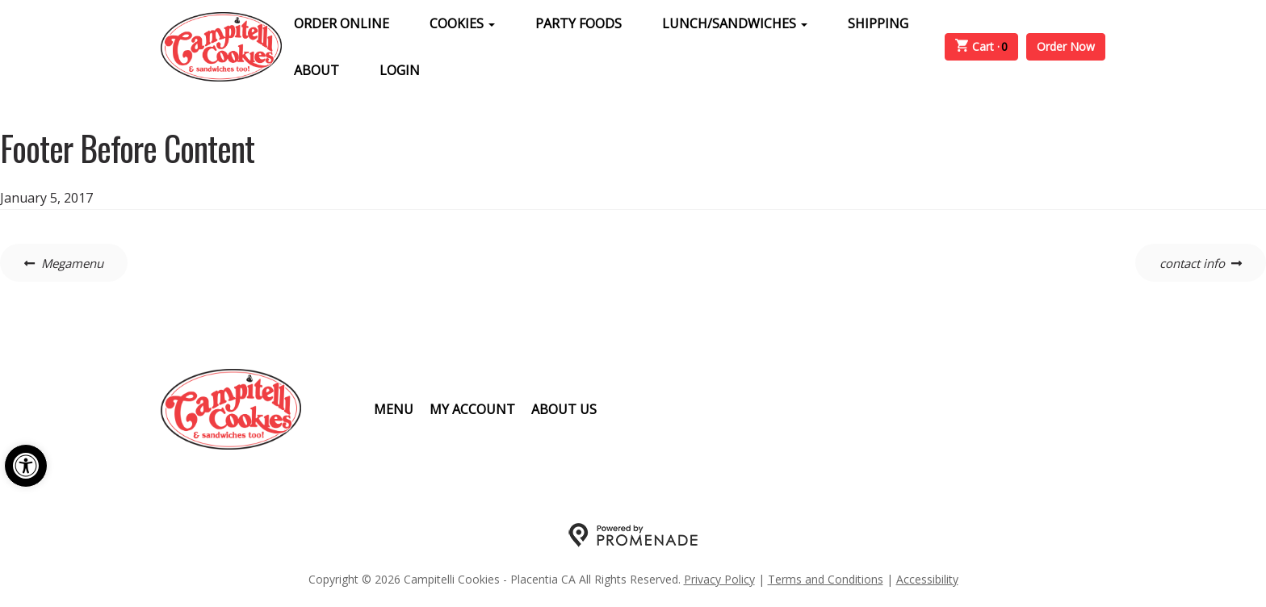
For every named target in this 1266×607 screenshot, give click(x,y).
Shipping (878, 23)
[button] (26, 466)
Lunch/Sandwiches (734, 23)
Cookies (462, 23)
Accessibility (927, 579)
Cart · (981, 47)
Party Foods (578, 23)
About (316, 70)
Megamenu (72, 263)
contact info (1192, 263)
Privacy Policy (719, 579)
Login (399, 70)
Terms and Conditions (825, 579)
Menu (393, 409)
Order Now (1066, 46)
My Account (472, 409)
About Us (564, 409)
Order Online (341, 23)
